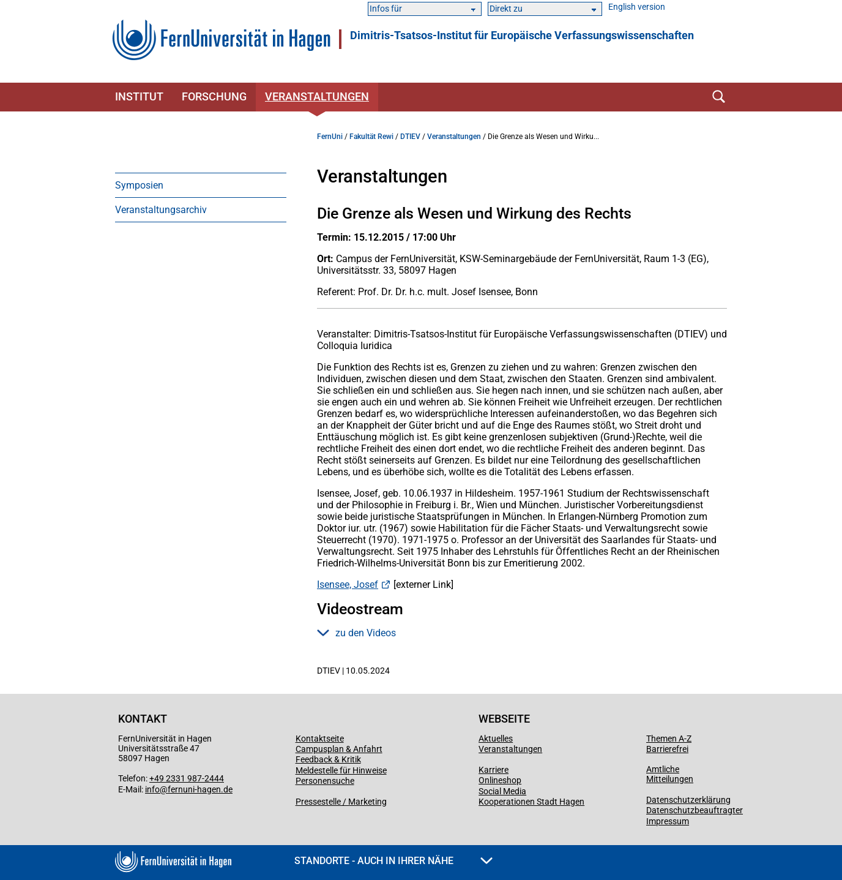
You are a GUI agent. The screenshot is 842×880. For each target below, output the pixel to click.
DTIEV (410, 136)
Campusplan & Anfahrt (339, 749)
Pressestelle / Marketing (341, 802)
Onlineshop (500, 780)
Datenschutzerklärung (688, 800)
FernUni (330, 136)
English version (636, 7)
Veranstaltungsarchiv (161, 210)
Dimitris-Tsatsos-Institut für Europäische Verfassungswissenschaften (522, 35)
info (152, 789)
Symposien (139, 185)
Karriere (494, 770)
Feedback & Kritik (328, 759)
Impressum (667, 821)
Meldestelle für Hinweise (341, 770)
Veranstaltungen (317, 96)
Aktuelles (496, 738)
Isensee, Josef (347, 584)
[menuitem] (200, 185)
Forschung (214, 96)
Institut (139, 96)
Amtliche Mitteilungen (669, 774)
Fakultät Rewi (371, 136)
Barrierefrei (667, 749)
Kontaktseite (320, 738)
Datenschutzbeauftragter (694, 810)
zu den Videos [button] (356, 633)
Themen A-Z (668, 738)
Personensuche (325, 781)
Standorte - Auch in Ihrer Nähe (393, 861)
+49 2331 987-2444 (186, 778)
